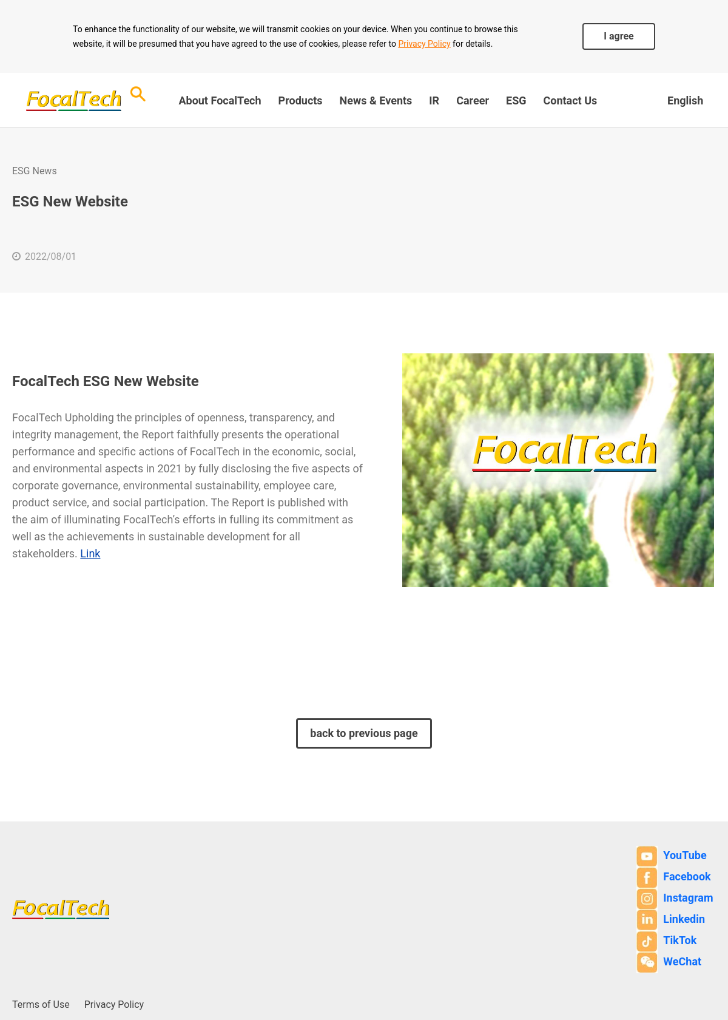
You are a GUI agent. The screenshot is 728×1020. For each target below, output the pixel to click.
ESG (516, 100)
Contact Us (570, 100)
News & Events (376, 100)
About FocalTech (219, 100)
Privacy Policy (424, 44)
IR (434, 100)
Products (300, 100)
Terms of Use (41, 1004)
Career (472, 100)
